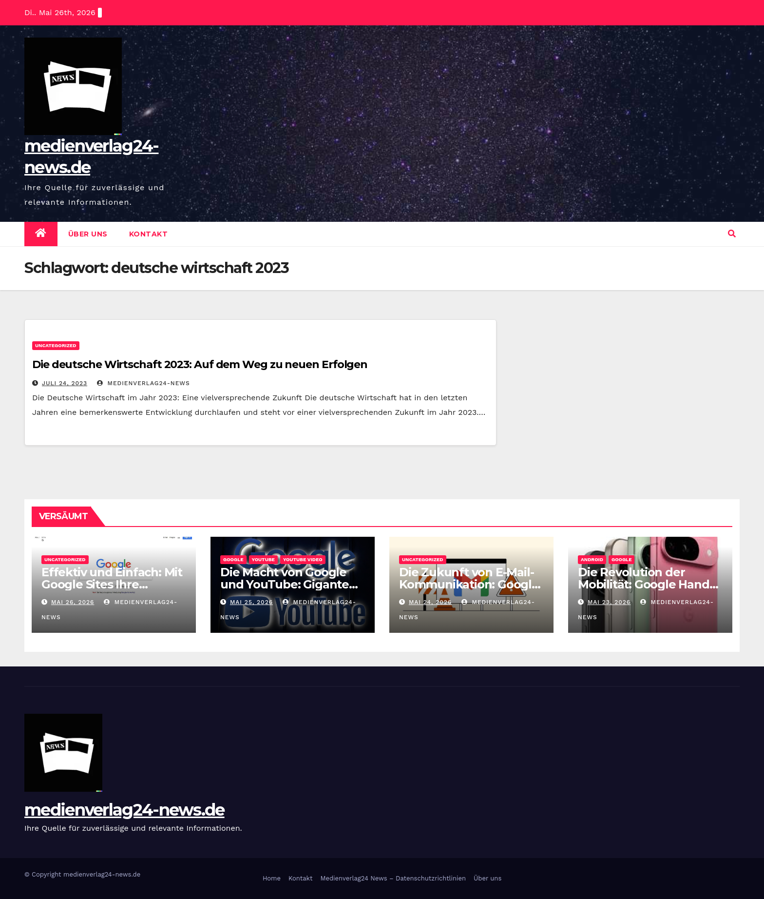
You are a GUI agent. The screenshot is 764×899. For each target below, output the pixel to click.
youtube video (303, 559)
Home (272, 878)
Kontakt (148, 234)
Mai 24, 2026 (430, 602)
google (233, 559)
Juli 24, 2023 (64, 383)
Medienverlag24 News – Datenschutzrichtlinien (393, 878)
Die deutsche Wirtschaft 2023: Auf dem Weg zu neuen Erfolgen (199, 364)
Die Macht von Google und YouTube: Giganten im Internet (288, 584)
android (592, 559)
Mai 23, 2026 (609, 602)
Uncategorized (55, 345)
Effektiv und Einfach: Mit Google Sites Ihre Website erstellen (111, 584)
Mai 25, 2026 (251, 602)
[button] (732, 233)
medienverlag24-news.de (124, 810)
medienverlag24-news (143, 383)
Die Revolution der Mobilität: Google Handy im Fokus (646, 584)
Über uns (88, 234)
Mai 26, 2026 (72, 602)
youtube (263, 559)
